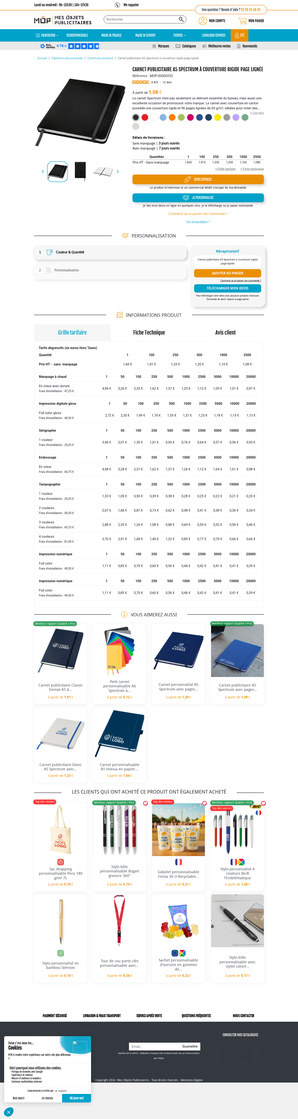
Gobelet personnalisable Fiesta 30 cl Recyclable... (178, 874)
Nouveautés (250, 46)
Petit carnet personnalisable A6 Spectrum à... (119, 686)
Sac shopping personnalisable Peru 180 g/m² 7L (60, 873)
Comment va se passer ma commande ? (198, 214)
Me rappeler (131, 5)
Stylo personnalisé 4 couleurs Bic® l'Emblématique (237, 873)
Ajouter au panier (227, 273)
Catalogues (189, 46)
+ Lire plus (257, 113)
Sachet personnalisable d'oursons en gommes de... (178, 964)
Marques (163, 46)
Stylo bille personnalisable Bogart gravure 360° (119, 871)
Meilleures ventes (219, 46)
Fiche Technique (149, 332)
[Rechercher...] (145, 19)
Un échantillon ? (198, 222)
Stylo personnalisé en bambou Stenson (60, 965)
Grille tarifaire (72, 332)
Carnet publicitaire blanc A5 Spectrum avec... (61, 767)
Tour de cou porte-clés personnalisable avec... (119, 963)
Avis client (225, 332)
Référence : (140, 76)
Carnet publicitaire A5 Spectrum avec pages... (237, 687)
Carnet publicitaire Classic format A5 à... (60, 687)
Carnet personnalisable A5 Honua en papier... (119, 767)
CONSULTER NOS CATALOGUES (240, 1041)
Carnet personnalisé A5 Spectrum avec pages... (178, 686)
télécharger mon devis (227, 288)
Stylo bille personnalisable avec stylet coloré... (238, 962)
